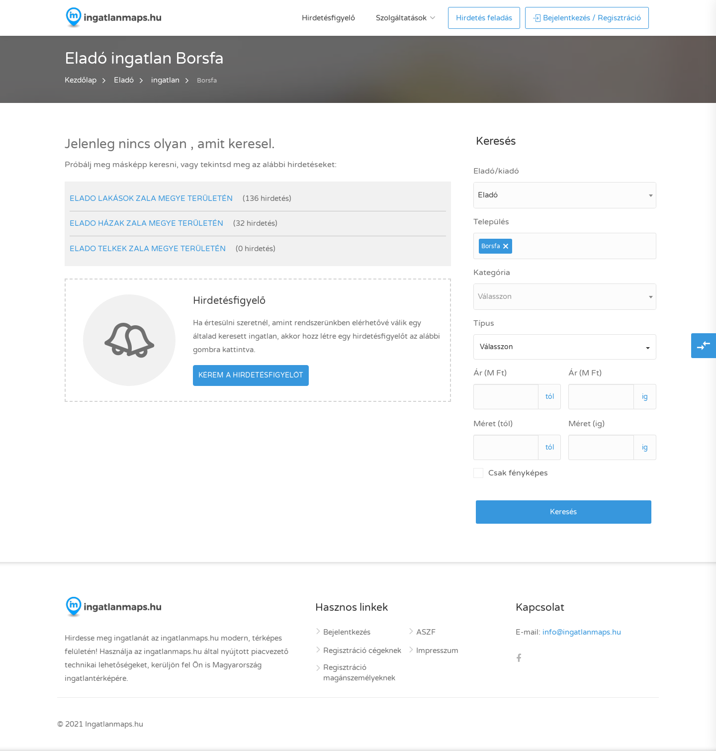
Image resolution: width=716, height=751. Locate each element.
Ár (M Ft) (490, 373)
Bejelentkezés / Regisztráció (587, 17)
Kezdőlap (80, 80)
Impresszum (437, 650)
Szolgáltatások (401, 17)
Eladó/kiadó (496, 171)
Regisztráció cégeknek (362, 650)
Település (491, 222)
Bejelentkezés (346, 632)
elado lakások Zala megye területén (151, 198)
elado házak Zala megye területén (146, 223)
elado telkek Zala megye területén (148, 248)
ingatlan (165, 80)
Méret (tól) (493, 424)
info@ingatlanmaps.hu (581, 632)
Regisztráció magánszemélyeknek (359, 672)
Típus (483, 323)
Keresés (563, 511)
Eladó (124, 80)
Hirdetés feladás (484, 17)
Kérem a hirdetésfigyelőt (250, 375)
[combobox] (564, 195)
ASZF (426, 632)
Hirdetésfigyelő (328, 17)
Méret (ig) (586, 424)
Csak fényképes (510, 473)
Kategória (491, 273)
